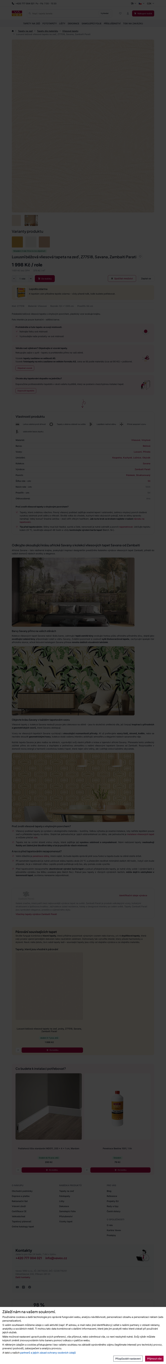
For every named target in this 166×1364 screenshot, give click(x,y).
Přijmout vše (154, 1358)
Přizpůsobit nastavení (128, 1358)
